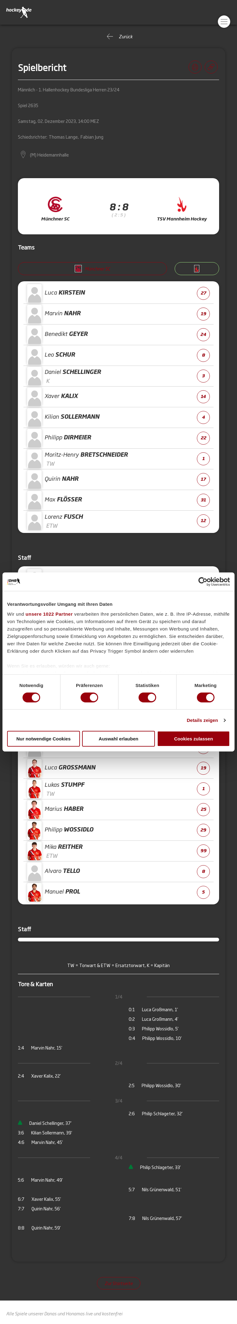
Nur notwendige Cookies (43, 738)
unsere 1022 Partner (49, 613)
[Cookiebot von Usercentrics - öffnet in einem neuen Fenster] (203, 581)
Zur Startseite (119, 1283)
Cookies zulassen (193, 738)
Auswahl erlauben (118, 738)
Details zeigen (202, 720)
